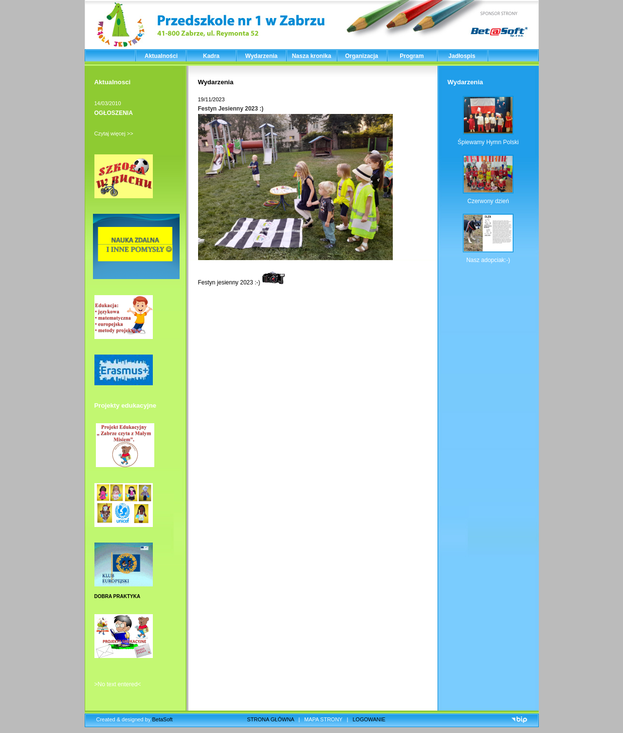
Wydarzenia (261, 56)
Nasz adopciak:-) (488, 260)
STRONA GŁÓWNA (270, 719)
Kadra (211, 56)
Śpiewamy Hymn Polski (488, 142)
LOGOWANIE (369, 719)
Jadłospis (461, 56)
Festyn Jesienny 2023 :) (231, 108)
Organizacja (361, 56)
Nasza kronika (311, 56)
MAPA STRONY (323, 719)
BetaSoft (162, 719)
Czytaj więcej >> (113, 133)
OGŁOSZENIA (113, 113)
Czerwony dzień (488, 201)
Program (411, 56)
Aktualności (161, 56)
